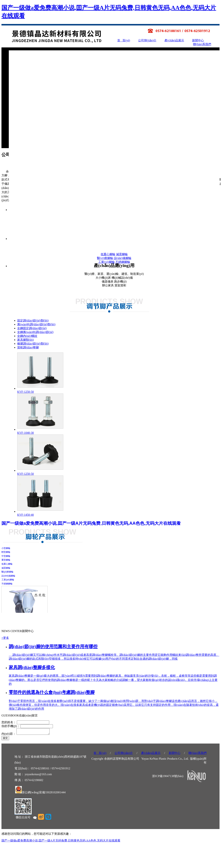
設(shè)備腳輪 (122, 258)
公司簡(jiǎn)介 (147, 40)
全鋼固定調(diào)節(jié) (32, 328)
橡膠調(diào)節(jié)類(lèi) (33, 343)
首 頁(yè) (123, 40)
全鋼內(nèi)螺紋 (27, 335)
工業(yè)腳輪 (106, 261)
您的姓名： (9, 722)
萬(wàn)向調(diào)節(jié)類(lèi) (36, 324)
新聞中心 (198, 40)
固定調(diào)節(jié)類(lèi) (33, 320)
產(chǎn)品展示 (174, 40)
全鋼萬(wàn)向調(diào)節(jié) (35, 332)
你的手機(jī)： (10, 726)
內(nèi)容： (8, 734)
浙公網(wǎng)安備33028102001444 (43, 793)
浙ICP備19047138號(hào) (167, 777)
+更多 (5, 637)
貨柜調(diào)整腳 (28, 347)
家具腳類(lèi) (25, 339)
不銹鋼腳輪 (122, 261)
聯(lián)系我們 (202, 44)
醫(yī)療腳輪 (105, 258)
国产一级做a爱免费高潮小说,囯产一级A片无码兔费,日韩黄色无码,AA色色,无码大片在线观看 (60, 841)
